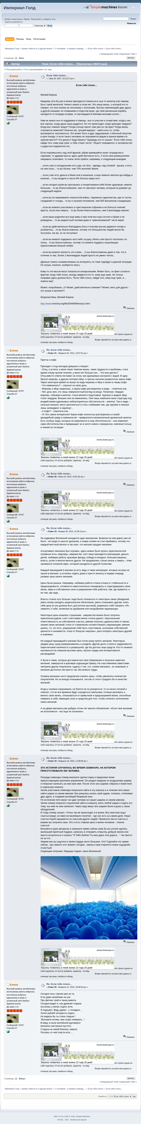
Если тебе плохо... (57, 75)
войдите (47, 19)
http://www (46, 303)
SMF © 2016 (70, 1116)
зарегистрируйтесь (14, 22)
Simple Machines (83, 1116)
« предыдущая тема (108, 54)
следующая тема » (128, 54)
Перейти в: (102, 1096)
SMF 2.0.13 (58, 1116)
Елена (14, 76)
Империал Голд (20, 8)
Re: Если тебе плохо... (59, 350)
